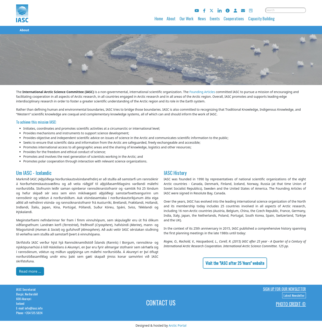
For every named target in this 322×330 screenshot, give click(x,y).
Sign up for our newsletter (284, 289)
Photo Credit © (291, 304)
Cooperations (234, 18)
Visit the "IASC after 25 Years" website (234, 263)
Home (159, 18)
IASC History (175, 172)
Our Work (186, 18)
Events (215, 18)
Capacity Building (261, 18)
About (171, 18)
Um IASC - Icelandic (33, 172)
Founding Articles (202, 92)
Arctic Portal (177, 325)
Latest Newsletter (294, 295)
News (202, 18)
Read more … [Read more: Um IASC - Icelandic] (30, 271)
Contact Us (161, 302)
